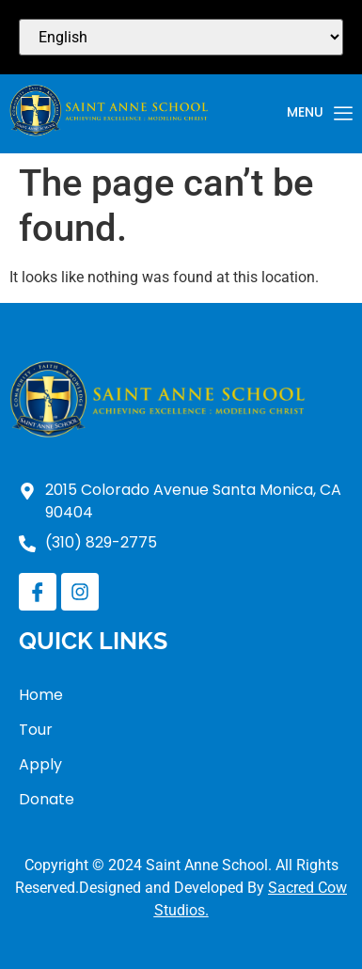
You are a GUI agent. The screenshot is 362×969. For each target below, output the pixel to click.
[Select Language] (181, 37)
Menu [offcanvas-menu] (320, 113)
